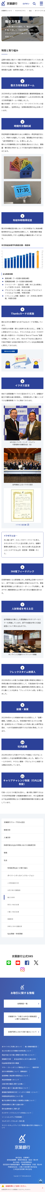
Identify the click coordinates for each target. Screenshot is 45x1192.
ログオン (26, 3)
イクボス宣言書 (20, 525)
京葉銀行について (6, 11)
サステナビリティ (20, 11)
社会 (30, 11)
